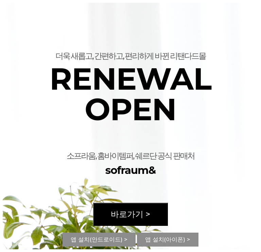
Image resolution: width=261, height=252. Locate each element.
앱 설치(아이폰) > (167, 239)
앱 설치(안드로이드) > (99, 239)
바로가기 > (130, 214)
